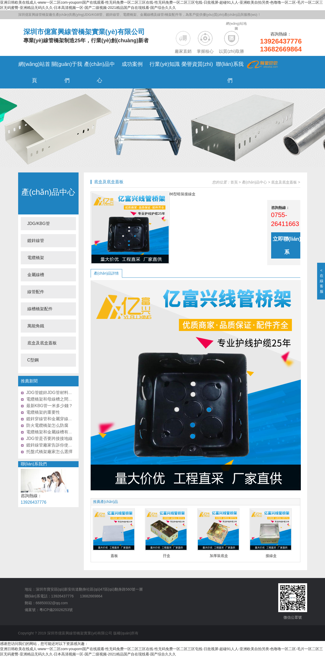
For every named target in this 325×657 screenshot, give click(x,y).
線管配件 (35, 292)
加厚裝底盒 (219, 556)
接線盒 (271, 556)
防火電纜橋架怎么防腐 (47, 425)
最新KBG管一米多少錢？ (49, 405)
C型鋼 (33, 360)
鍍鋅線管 (35, 240)
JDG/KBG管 (38, 223)
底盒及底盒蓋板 (42, 343)
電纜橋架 (35, 257)
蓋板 (114, 556)
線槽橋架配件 (40, 309)
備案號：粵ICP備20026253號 (49, 610)
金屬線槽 (35, 274)
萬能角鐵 (35, 326)
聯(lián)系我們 (34, 464)
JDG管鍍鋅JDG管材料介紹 (51, 392)
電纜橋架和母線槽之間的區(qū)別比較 (61, 399)
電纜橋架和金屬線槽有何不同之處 (57, 432)
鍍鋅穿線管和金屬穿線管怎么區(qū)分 (61, 419)
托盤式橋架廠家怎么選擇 (49, 451)
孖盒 (166, 556)
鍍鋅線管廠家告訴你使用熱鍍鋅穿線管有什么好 (70, 445)
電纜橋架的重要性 (43, 412)
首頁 (234, 182)
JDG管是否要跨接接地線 (49, 438)
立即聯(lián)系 (287, 245)
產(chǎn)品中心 (48, 192)
